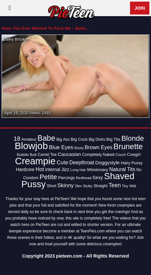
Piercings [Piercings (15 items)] (66, 178)
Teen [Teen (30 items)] (115, 185)
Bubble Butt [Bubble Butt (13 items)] (26, 154)
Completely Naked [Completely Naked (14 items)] (98, 154)
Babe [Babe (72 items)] (46, 138)
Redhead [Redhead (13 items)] (83, 178)
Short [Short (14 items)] (51, 186)
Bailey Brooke (15, 39)
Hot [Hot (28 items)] (39, 169)
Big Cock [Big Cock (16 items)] (79, 139)
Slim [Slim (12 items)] (78, 186)
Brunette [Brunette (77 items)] (128, 146)
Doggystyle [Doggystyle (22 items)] (107, 162)
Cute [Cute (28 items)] (62, 162)
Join (140, 8)
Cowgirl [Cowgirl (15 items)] (134, 154)
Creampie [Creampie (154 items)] (35, 161)
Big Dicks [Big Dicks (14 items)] (97, 139)
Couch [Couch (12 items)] (121, 155)
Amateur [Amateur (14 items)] (28, 139)
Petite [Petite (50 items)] (48, 176)
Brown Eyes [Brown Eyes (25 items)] (98, 147)
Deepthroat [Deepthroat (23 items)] (81, 162)
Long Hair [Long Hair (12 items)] (78, 170)
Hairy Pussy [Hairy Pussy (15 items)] (131, 163)
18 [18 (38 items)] (17, 138)
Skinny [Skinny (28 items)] (65, 185)
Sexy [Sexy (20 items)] (98, 177)
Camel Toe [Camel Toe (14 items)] (47, 154)
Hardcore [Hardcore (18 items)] (25, 169)
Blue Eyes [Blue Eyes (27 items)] (61, 147)
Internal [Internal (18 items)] (52, 169)
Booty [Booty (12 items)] (79, 148)
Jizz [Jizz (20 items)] (65, 169)
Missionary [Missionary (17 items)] (97, 169)
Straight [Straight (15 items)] (101, 186)
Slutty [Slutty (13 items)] (88, 186)
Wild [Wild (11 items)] (132, 186)
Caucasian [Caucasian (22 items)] (69, 154)
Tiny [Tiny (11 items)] (125, 186)
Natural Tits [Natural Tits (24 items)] (122, 169)
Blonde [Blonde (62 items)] (132, 138)
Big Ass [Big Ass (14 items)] (63, 139)
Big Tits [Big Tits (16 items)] (113, 139)
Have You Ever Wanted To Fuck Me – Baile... (45, 28)
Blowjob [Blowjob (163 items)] (31, 145)
